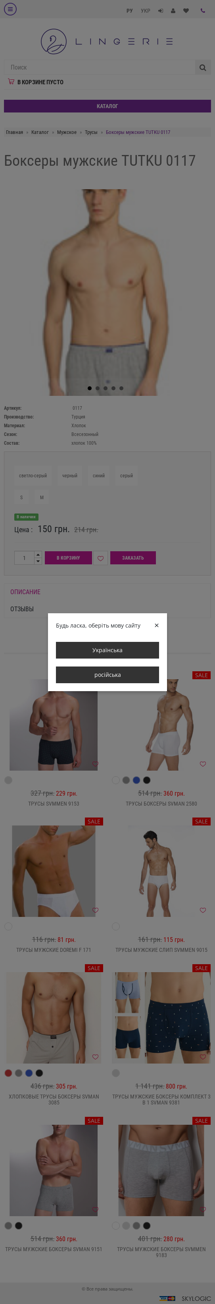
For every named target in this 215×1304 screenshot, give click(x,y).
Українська (107, 650)
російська (107, 674)
